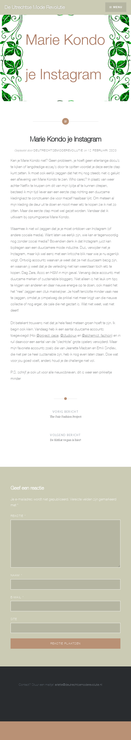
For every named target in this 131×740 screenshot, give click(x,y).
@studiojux (68, 335)
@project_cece (47, 335)
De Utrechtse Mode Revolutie (35, 7)
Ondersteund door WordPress (39, 730)
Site (14, 619)
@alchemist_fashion (97, 335)
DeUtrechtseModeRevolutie (58, 150)
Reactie (18, 515)
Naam (17, 575)
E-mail (17, 597)
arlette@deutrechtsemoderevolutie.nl (78, 684)
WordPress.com (100, 730)
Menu (117, 7)
